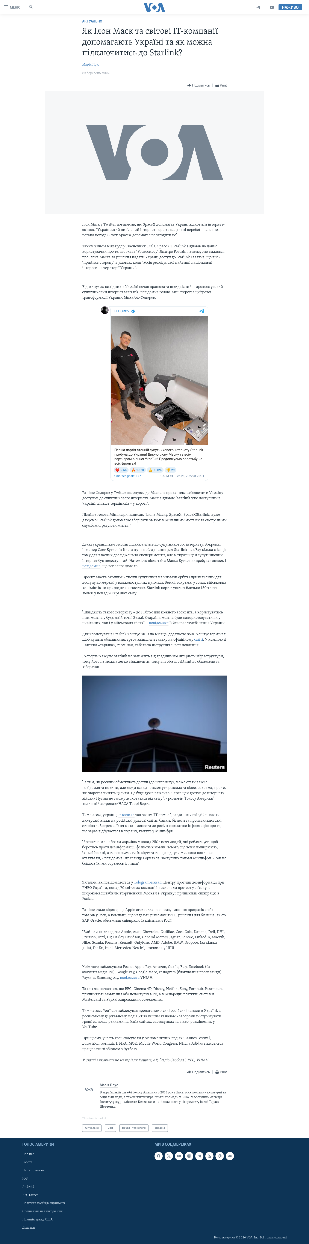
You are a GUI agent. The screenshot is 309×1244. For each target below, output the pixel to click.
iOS (25, 1179)
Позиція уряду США (37, 1219)
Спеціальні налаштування (42, 1211)
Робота (27, 1162)
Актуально (92, 21)
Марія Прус (90, 64)
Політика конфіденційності (43, 1203)
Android (28, 1187)
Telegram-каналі (148, 883)
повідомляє (158, 623)
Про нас (28, 1154)
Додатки (28, 1227)
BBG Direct (30, 1195)
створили (126, 815)
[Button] (198, 85)
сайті (198, 640)
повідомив (91, 566)
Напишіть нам (33, 1170)
